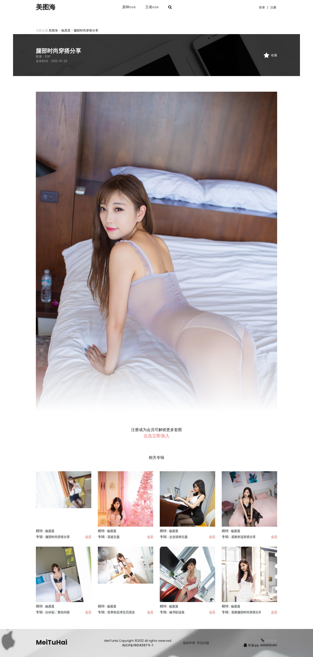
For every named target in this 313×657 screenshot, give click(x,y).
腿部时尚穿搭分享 (57, 537)
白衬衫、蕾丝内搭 (57, 612)
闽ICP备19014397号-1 (137, 645)
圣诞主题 (113, 537)
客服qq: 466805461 (260, 645)
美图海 (45, 7)
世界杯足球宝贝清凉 (121, 612)
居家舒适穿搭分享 (243, 537)
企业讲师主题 (178, 537)
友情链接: (269, 641)
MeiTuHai (51, 642)
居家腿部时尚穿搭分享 (246, 612)
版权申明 (189, 643)
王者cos (152, 7)
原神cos (129, 7)
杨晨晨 (65, 30)
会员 (88, 537)
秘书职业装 (177, 612)
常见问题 (203, 643)
